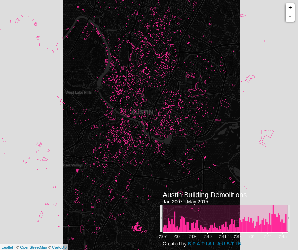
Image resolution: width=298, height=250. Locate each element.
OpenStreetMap (33, 247)
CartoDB (59, 247)
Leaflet (7, 247)
